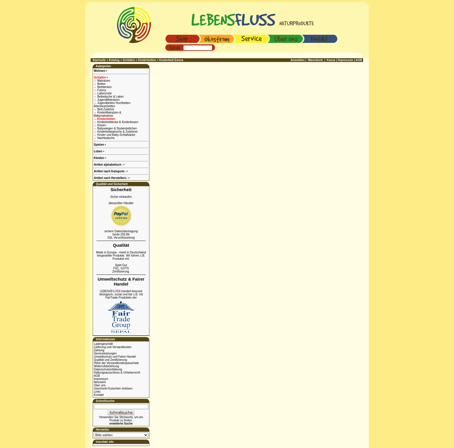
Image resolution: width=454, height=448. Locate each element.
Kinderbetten (147, 60)
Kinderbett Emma (171, 60)
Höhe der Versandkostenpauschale (116, 363)
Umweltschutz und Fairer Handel (115, 356)
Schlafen (129, 60)
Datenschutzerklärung (108, 369)
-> (112, 178)
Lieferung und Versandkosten (112, 347)
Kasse (331, 60)
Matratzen (103, 80)
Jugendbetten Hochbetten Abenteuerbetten (112, 104)
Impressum (101, 379)
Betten (101, 83)
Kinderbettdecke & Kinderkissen (117, 122)
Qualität (121, 245)
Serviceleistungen (105, 353)
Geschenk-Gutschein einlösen (113, 388)
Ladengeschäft (103, 343)
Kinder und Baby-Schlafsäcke (116, 134)
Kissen (101, 125)
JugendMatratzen (108, 99)
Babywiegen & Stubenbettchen (117, 128)
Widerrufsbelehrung (106, 366)
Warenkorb (315, 60)
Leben (98, 151)
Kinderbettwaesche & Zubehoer (117, 131)
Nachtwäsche (106, 138)
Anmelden (298, 60)
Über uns (100, 385)
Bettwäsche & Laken (110, 96)
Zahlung (99, 350)
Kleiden (99, 158)
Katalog (114, 60)
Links (97, 391)
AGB (97, 375)
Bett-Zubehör (105, 109)
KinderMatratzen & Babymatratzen (107, 114)
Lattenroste (104, 93)
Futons (101, 90)
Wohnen (100, 70)
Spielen (99, 144)
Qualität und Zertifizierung (110, 359)
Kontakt (99, 394)
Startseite (99, 60)
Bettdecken (104, 87)
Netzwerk (100, 382)
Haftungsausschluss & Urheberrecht (117, 372)
